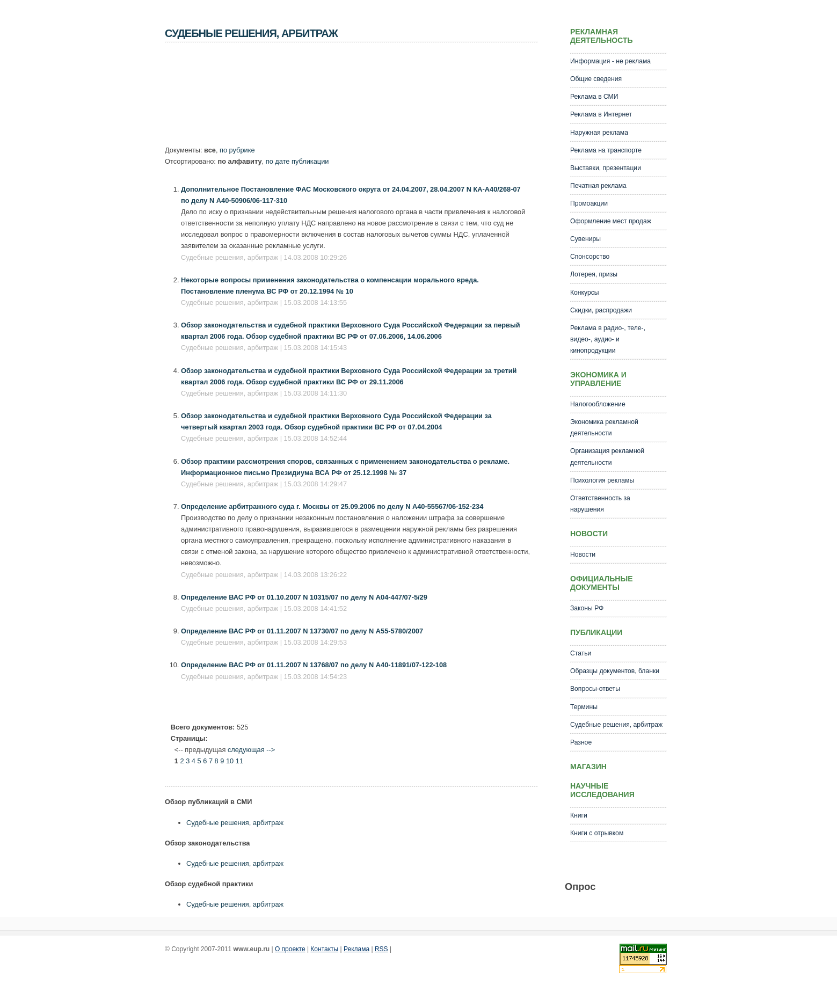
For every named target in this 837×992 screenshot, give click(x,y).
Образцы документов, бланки (614, 671)
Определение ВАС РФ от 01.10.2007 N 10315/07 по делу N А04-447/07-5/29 (304, 597)
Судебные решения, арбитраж (234, 823)
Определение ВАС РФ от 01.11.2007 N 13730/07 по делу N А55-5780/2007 (302, 631)
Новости (582, 554)
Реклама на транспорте (606, 150)
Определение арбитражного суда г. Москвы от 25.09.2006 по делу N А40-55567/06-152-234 (332, 506)
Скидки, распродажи (601, 310)
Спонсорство (589, 256)
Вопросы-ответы (595, 688)
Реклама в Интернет (601, 114)
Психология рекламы (602, 480)
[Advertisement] (360, 97)
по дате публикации (297, 161)
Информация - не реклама (610, 61)
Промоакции (589, 203)
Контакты (324, 949)
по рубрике (237, 150)
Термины (584, 707)
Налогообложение (597, 404)
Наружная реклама (599, 132)
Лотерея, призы (593, 274)
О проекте (290, 949)
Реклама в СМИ (594, 96)
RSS (381, 949)
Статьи (580, 653)
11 (239, 761)
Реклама (356, 949)
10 (230, 761)
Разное (581, 742)
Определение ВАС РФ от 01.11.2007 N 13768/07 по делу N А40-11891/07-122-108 (314, 665)
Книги (578, 815)
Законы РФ (586, 608)
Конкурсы (584, 292)
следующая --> (251, 750)
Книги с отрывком (596, 833)
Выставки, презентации (605, 168)
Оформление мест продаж (610, 221)
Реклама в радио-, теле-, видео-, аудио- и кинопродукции (607, 339)
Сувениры (585, 239)
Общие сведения (596, 79)
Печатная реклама (598, 185)
